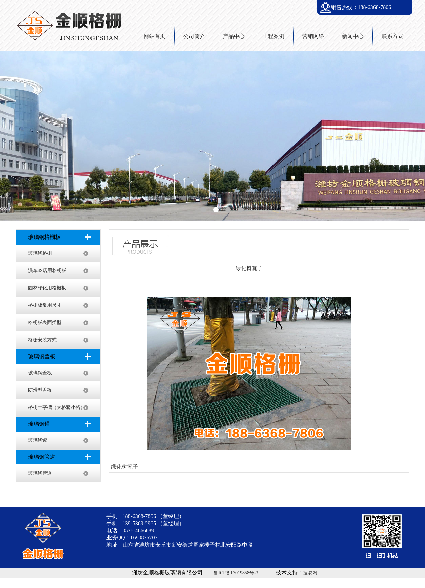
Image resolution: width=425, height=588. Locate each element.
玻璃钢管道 (40, 473)
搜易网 (310, 572)
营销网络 (313, 36)
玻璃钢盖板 (40, 372)
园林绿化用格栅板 (47, 287)
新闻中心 (353, 36)
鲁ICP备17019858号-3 (236, 572)
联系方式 (392, 36)
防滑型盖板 (40, 390)
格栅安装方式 (42, 339)
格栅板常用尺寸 (44, 305)
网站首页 (154, 36)
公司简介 (194, 36)
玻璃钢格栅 (40, 253)
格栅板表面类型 (44, 322)
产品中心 (234, 36)
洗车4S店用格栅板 (47, 270)
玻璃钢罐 (37, 440)
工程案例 (273, 36)
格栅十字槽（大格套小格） (56, 407)
